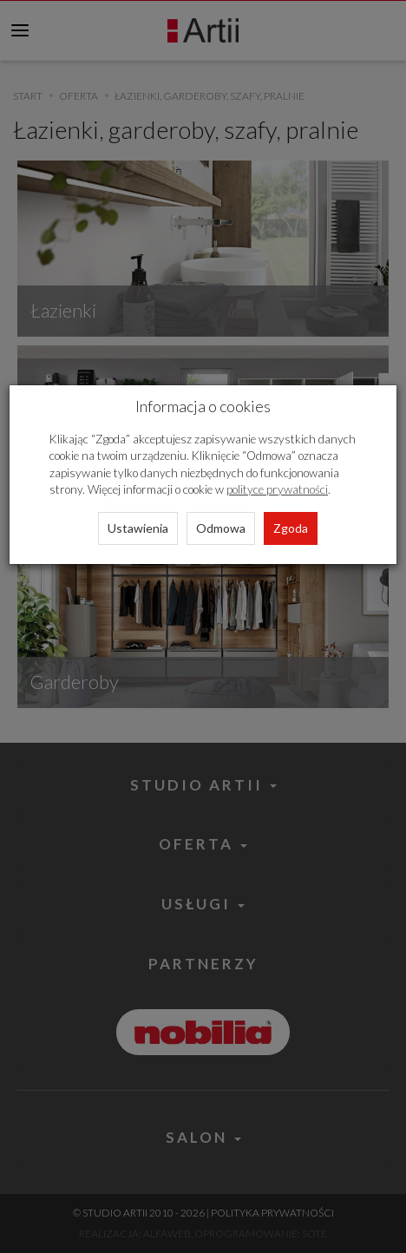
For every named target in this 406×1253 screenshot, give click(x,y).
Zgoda (290, 528)
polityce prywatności (277, 489)
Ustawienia (138, 528)
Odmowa (221, 528)
